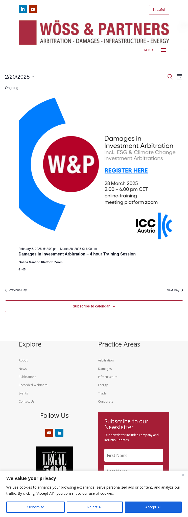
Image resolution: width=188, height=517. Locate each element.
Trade (102, 393)
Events (23, 393)
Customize (35, 507)
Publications (27, 377)
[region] (94, 494)
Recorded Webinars (33, 385)
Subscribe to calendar (91, 306)
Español (159, 9)
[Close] (183, 475)
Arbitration (106, 360)
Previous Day (16, 290)
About (23, 360)
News (23, 369)
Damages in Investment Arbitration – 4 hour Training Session (77, 254)
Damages (105, 369)
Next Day (175, 290)
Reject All (94, 507)
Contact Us (26, 401)
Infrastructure (108, 377)
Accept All (153, 507)
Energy (103, 385)
